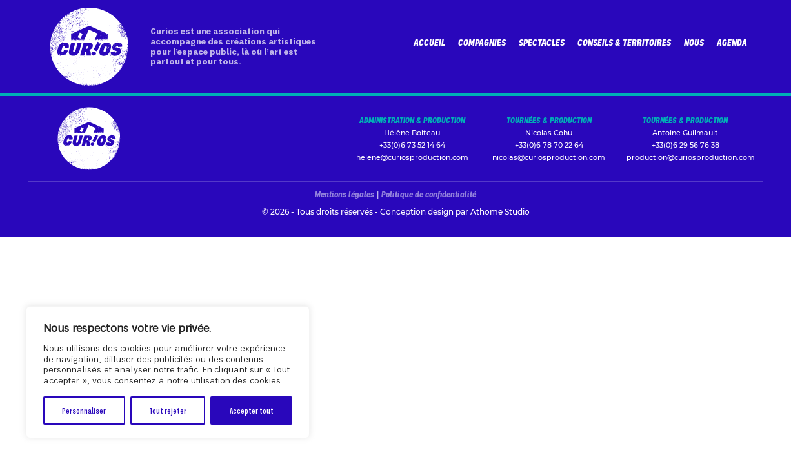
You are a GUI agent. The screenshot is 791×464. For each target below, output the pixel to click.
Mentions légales (344, 194)
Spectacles (542, 42)
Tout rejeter (167, 410)
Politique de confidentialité (428, 194)
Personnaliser (84, 410)
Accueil (429, 42)
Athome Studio (500, 212)
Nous (694, 42)
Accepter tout (252, 410)
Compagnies (482, 42)
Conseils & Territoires (624, 42)
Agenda (732, 42)
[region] (168, 372)
